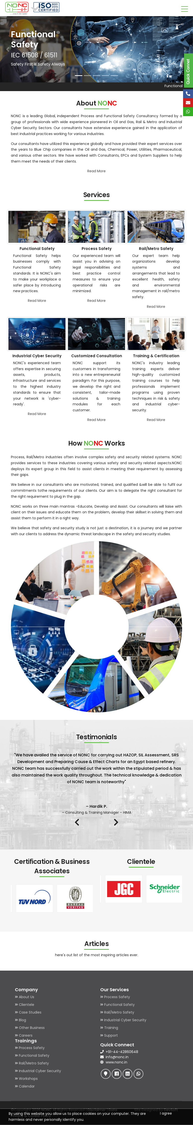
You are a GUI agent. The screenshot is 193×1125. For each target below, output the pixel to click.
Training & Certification (156, 355)
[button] (7, 49)
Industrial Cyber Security (37, 355)
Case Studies (28, 1012)
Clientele (24, 1004)
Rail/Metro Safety (156, 248)
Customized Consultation (96, 355)
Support (109, 1035)
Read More (96, 171)
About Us (24, 996)
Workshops (26, 1078)
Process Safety (97, 248)
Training (109, 1027)
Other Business (30, 1027)
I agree (166, 1113)
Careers (23, 1035)
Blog (20, 1020)
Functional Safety (37, 248)
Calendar (25, 1086)
